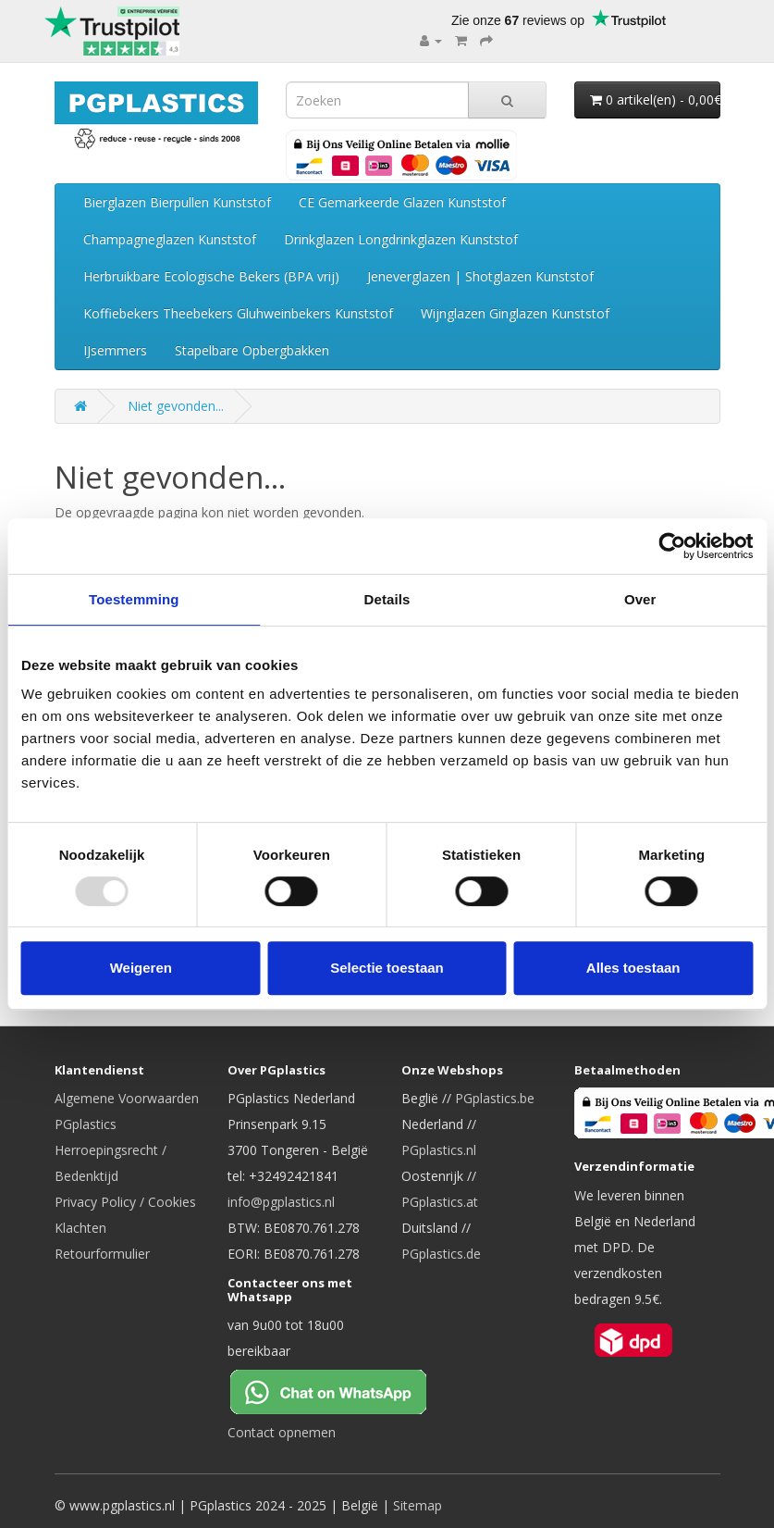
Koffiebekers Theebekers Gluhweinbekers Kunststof (238, 313)
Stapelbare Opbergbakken (252, 350)
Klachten (80, 1227)
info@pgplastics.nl (281, 1202)
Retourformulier (102, 1253)
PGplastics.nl (438, 1150)
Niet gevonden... (176, 406)
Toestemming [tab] (134, 599)
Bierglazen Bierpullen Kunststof (177, 202)
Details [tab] (387, 599)
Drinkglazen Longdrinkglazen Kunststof (401, 239)
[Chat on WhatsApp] (343, 1390)
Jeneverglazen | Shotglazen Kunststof (480, 276)
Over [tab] (640, 599)
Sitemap (417, 1505)
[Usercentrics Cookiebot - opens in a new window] (672, 546)
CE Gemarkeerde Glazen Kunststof (402, 202)
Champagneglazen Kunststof (169, 239)
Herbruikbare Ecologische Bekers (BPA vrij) (211, 276)
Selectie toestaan (387, 967)
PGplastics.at (439, 1202)
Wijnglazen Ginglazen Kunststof (515, 313)
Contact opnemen (281, 1432)
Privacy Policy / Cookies (125, 1202)
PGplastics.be (494, 1098)
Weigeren (141, 967)
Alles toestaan (633, 967)
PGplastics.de (441, 1253)
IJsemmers (115, 350)
